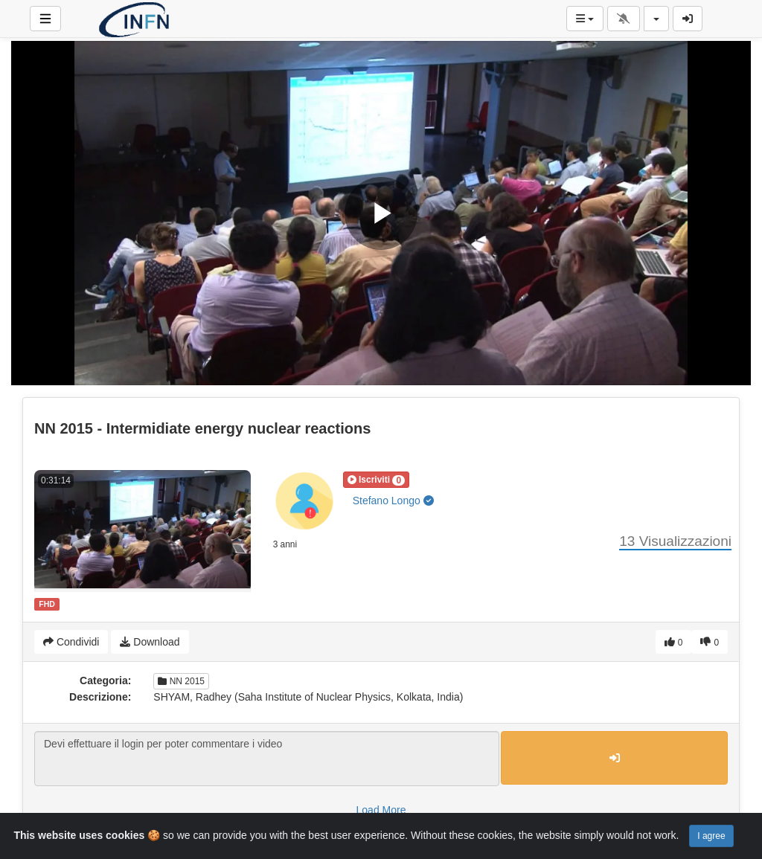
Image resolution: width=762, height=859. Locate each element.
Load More (381, 810)
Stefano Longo (393, 500)
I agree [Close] (711, 836)
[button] (376, 480)
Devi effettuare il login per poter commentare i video (266, 758)
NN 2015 (181, 681)
